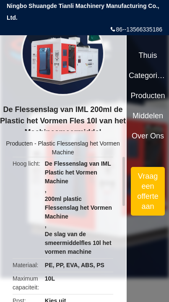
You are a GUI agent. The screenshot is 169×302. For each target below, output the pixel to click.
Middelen (148, 116)
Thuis (147, 55)
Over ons (148, 136)
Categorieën (148, 75)
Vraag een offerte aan (148, 191)
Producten (19, 143)
